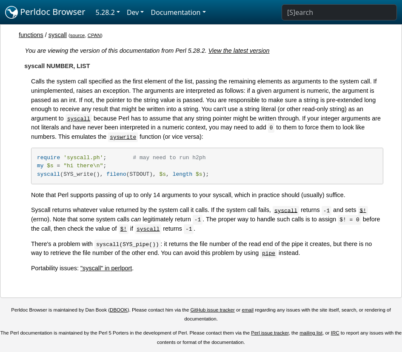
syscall (57, 34)
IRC (335, 332)
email (248, 309)
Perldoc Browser (45, 12)
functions (31, 34)
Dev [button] (133, 12)
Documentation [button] (175, 12)
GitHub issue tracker (213, 309)
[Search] (339, 12)
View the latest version (239, 50)
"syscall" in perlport (106, 268)
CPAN (94, 35)
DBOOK (119, 309)
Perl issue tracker (269, 332)
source (77, 35)
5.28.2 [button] (105, 12)
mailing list (310, 332)
